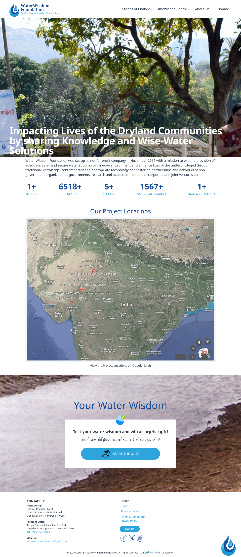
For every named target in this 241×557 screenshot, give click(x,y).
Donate (223, 9)
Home (124, 506)
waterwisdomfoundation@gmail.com (47, 541)
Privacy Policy (128, 521)
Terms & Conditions (132, 517)
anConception (157, 552)
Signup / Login (129, 511)
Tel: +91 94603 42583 (38, 531)
